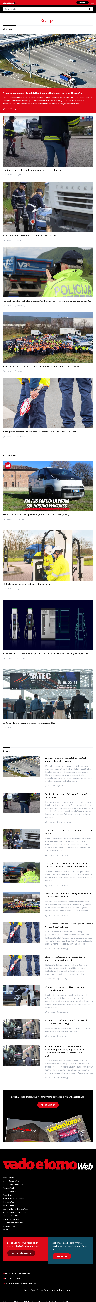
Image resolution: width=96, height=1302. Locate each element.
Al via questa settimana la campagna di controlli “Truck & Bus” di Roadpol (39, 431)
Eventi (18, 728)
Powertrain (7, 1195)
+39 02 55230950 (11, 1278)
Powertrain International (13, 1198)
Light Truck (20, 175)
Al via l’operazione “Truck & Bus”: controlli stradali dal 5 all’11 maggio (42, 92)
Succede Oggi (21, 240)
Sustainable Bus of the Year (14, 1212)
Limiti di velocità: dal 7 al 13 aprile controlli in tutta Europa (32, 170)
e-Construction (9, 1205)
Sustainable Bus (9, 1191)
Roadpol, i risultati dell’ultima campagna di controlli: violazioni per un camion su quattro (47, 300)
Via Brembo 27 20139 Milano (16, 1273)
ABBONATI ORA (48, 1105)
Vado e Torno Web (11, 1181)
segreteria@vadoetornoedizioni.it (20, 1283)
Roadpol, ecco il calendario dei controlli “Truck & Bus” (30, 235)
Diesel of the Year (10, 1216)
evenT (5, 1230)
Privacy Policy (29, 1290)
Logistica (19, 589)
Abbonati (82, 3)
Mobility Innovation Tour (13, 1223)
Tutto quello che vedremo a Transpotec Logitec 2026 (29, 723)
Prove (18, 519)
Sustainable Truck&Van (13, 1184)
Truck (18, 109)
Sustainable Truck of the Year (15, 1209)
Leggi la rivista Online (21, 1253)
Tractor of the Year (11, 1219)
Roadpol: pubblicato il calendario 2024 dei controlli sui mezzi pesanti (66, 958)
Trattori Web (8, 1202)
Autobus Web (8, 1188)
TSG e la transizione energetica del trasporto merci (28, 584)
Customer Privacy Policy (60, 1290)
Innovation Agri (9, 1226)
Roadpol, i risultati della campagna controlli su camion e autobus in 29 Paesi (41, 366)
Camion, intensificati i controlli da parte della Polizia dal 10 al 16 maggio (68, 1022)
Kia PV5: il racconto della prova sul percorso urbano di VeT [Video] (36, 514)
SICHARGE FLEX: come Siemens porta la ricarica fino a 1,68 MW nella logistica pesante (45, 653)
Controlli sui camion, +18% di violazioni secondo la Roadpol (64, 988)
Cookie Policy (43, 1290)
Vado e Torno (8, 1177)
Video (23, 519)
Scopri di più (61, 1256)
